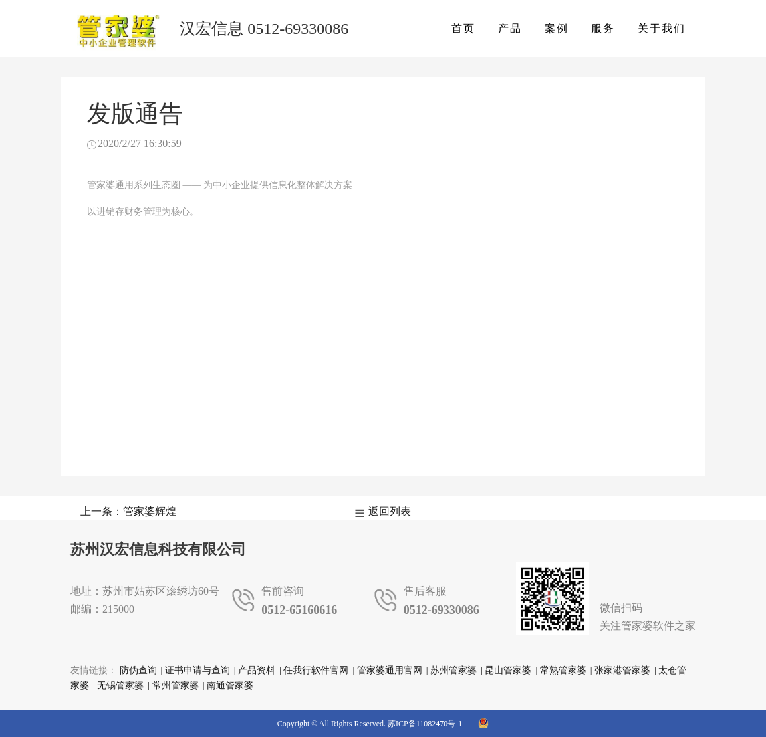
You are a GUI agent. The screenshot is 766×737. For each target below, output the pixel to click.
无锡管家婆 (120, 685)
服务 (603, 28)
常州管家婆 (175, 685)
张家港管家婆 (622, 670)
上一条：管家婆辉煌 (128, 511)
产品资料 (256, 670)
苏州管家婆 (453, 670)
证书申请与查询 (197, 670)
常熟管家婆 (563, 670)
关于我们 (662, 28)
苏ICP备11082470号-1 (425, 723)
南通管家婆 (230, 685)
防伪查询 (138, 670)
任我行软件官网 (315, 670)
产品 (510, 28)
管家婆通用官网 (389, 670)
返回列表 (389, 511)
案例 (557, 28)
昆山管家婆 (508, 670)
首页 (463, 28)
